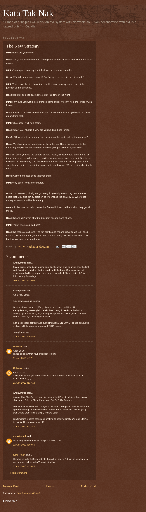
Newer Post (11, 486)
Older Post (88, 486)
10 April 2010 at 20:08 (24, 280)
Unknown (18, 346)
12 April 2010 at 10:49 (24, 466)
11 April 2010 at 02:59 (24, 336)
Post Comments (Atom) (28, 493)
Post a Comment (18, 473)
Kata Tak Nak (28, 13)
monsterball (19, 436)
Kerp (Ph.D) (19, 455)
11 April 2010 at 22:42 (24, 426)
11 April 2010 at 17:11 (24, 358)
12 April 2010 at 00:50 (24, 445)
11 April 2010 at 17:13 (24, 383)
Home (50, 486)
